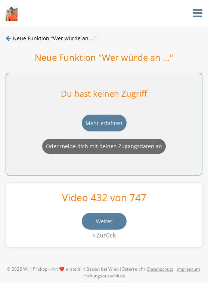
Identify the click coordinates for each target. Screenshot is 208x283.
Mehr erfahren (104, 123)
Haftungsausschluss (104, 276)
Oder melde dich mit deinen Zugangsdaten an (104, 146)
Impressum (188, 269)
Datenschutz (160, 269)
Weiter (104, 221)
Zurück (104, 235)
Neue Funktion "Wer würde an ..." (55, 38)
